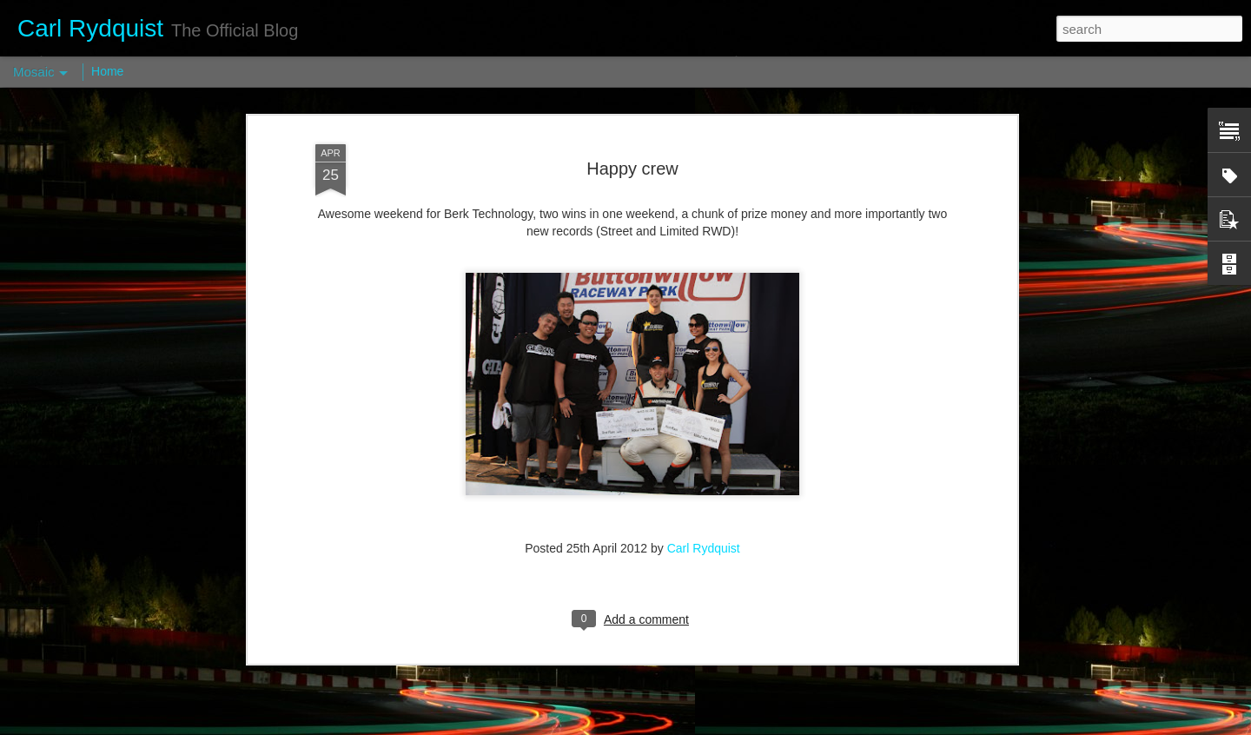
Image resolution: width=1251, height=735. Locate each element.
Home (107, 71)
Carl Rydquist (703, 478)
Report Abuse (731, 725)
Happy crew (632, 98)
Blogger (680, 725)
